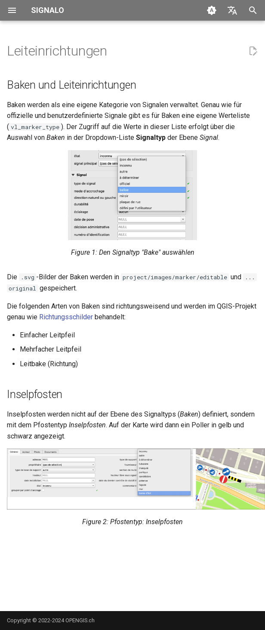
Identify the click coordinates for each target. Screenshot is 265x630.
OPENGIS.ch (80, 620)
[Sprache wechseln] (232, 10)
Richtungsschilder (66, 317)
